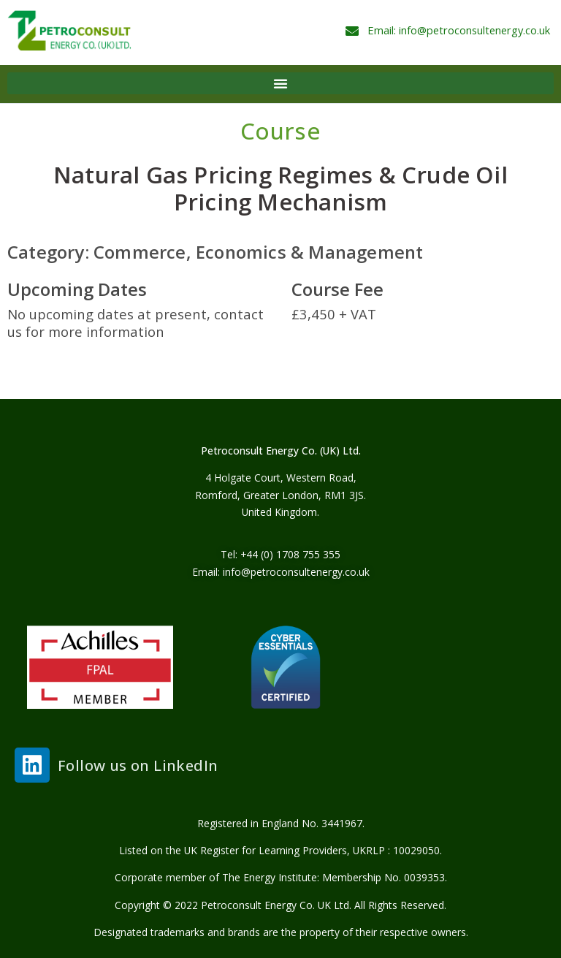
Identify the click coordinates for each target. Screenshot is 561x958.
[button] (280, 83)
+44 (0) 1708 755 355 (290, 554)
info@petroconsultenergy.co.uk (296, 572)
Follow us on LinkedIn (138, 765)
